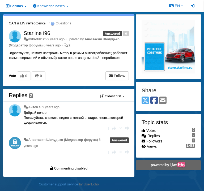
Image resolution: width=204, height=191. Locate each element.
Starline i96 (37, 33)
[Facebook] (154, 100)
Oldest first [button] (112, 96)
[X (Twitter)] (145, 100)
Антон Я (34, 107)
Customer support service (58, 184)
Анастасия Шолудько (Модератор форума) (63, 140)
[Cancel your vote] (120, 128)
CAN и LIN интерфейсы (27, 23)
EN (176, 6)
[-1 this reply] (127, 128)
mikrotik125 (37, 39)
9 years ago (51, 107)
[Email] (163, 100)
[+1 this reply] (114, 128)
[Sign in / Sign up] (192, 5)
